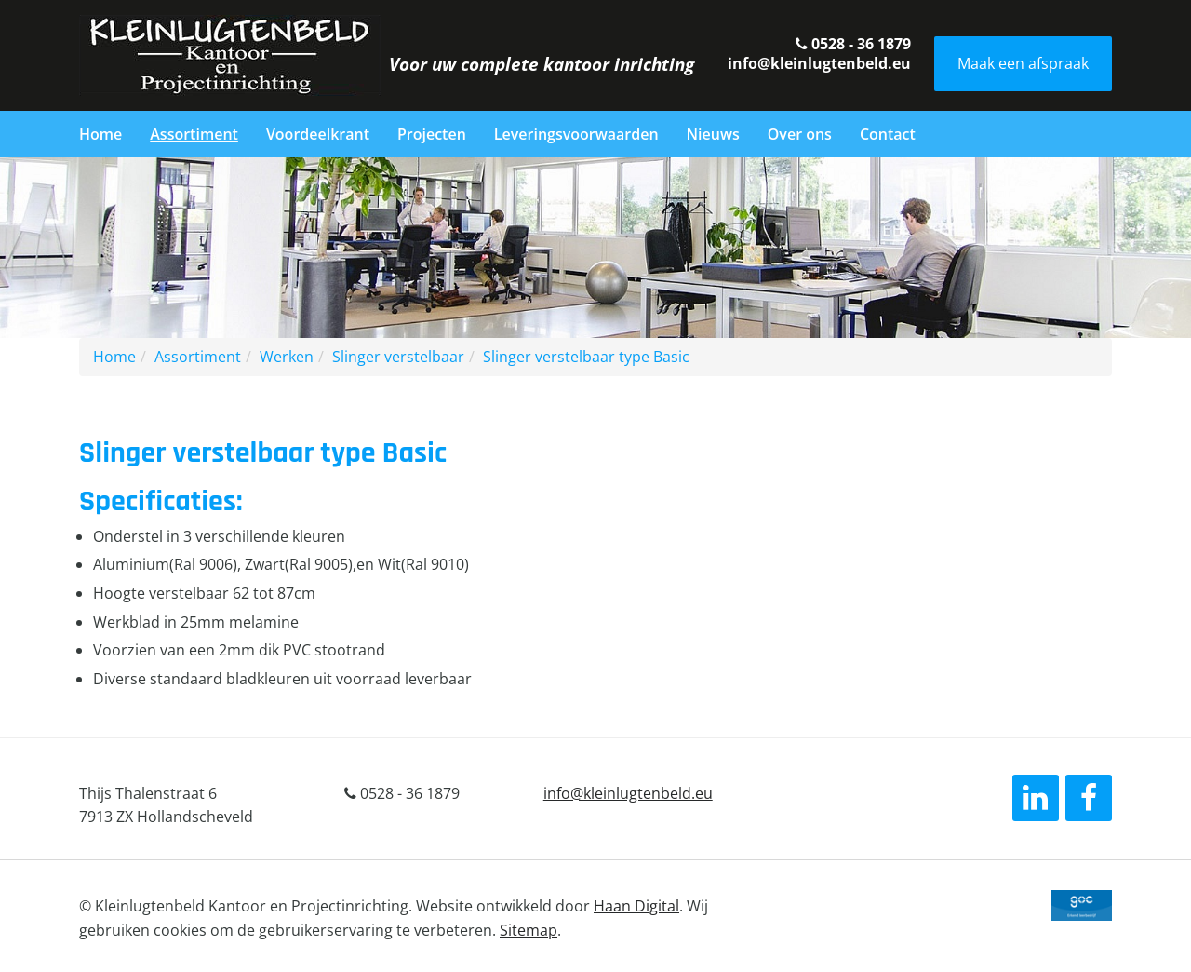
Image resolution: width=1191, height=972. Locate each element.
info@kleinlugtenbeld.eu (819, 63)
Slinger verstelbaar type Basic (586, 356)
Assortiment (194, 134)
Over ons (800, 134)
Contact (888, 134)
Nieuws (713, 134)
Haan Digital (636, 906)
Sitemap (528, 930)
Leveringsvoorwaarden (576, 134)
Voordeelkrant (317, 134)
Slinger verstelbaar (398, 356)
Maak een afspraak (1023, 63)
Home (100, 134)
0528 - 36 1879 (853, 44)
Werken (287, 356)
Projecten (431, 134)
